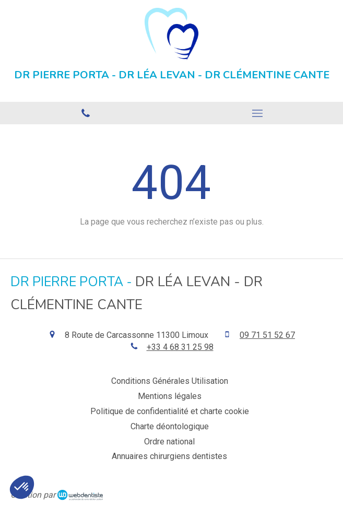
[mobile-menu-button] (258, 113)
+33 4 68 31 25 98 (180, 347)
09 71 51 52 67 (267, 335)
